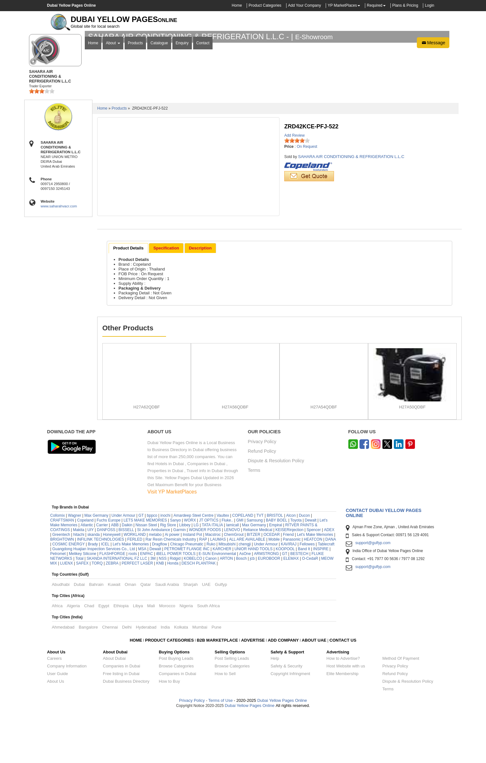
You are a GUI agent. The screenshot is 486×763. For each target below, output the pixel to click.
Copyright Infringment (290, 725)
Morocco (167, 657)
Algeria (73, 657)
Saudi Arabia (167, 636)
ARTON (226, 610)
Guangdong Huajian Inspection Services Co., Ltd (93, 600)
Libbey (184, 576)
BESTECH (299, 605)
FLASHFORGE (112, 605)
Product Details (128, 299)
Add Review (294, 187)
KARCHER (222, 600)
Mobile (274, 591)
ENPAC (146, 605)
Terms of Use (220, 752)
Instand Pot (192, 586)
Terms (254, 522)
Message (433, 131)
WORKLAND (135, 586)
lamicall (232, 576)
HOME (136, 691)
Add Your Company (304, 5)
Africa (57, 657)
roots (132, 605)
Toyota (295, 572)
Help (275, 710)
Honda (172, 615)
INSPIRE (321, 600)
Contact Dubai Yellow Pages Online (383, 564)
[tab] (128, 300)
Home (237, 5)
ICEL (105, 596)
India (165, 678)
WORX (190, 572)
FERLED (135, 591)
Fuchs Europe (108, 572)
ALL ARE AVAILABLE (247, 591)
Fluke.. (227, 572)
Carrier (102, 576)
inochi (165, 567)
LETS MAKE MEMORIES (145, 572)
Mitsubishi (227, 596)
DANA (330, 591)
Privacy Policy (262, 493)
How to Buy (169, 733)
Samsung (255, 572)
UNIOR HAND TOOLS (254, 600)
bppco (152, 567)
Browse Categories (176, 717)
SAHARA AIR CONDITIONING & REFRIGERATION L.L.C (351, 208)
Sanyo (175, 572)
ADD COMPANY (283, 691)
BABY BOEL (276, 572)
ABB (115, 576)
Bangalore (88, 678)
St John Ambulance (153, 581)
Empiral (275, 576)
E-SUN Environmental (217, 605)
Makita (78, 581)
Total (79, 610)
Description (200, 299)
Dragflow (159, 596)
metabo (155, 586)
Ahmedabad (63, 678)
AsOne (245, 605)
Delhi (127, 678)
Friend (288, 586)
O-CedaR (310, 610)
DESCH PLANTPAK (199, 615)
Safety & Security (286, 717)
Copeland (85, 572)
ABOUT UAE (314, 691)
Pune (216, 678)
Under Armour (123, 567)
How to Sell (225, 725)
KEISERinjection (289, 581)
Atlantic (87, 576)
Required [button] (374, 5)
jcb (252, 610)
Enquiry (182, 131)
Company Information (67, 717)
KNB (160, 615)
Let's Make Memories (315, 586)
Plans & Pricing (405, 5)
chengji (245, 596)
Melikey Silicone (82, 605)
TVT (260, 567)
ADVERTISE (253, 691)
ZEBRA (112, 615)
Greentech (61, 586)
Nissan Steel (146, 576)
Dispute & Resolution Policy (276, 512)
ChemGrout (233, 586)
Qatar (145, 636)
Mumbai (199, 678)
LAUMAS (218, 591)
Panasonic (292, 591)
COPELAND (242, 567)
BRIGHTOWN (62, 591)
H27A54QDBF (323, 458)
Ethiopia (121, 657)
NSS (163, 610)
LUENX (66, 615)
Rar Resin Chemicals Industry (171, 591)
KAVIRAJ (288, 596)
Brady (93, 596)
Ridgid (175, 610)
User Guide (57, 725)
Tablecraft (326, 596)
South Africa (208, 657)
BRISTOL (275, 567)
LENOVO (232, 581)
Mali (151, 657)
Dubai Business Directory (126, 733)
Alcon (291, 567)
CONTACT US (343, 691)
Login (429, 5)
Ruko (211, 596)
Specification (166, 299)
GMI (239, 572)
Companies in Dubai (121, 717)
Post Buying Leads (176, 710)
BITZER (253, 586)
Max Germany (96, 567)
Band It (304, 600)
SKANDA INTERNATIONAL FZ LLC (117, 610)
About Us (55, 733)
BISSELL (126, 581)
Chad (89, 657)
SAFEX (82, 615)
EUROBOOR (269, 610)
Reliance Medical (257, 581)
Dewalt (310, 572)
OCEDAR (272, 586)
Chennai (110, 678)
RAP (203, 591)
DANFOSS (106, 581)
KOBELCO (193, 610)
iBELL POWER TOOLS (176, 605)
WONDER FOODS (205, 581)
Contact (202, 131)
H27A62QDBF (146, 458)
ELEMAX (291, 610)
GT (141, 567)
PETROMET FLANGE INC (187, 600)
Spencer (314, 581)
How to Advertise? (343, 710)
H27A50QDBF (412, 458)
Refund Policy (262, 502)
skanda (93, 586)
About (113, 131)
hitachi (78, 586)
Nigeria (186, 657)
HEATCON (313, 591)
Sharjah (190, 636)
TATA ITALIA (212, 576)
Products (135, 131)
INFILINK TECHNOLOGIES (100, 591)
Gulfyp (221, 636)
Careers (54, 710)
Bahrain (96, 636)
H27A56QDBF (235, 458)
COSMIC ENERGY (68, 596)
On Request (307, 198)
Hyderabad (146, 678)
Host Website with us (345, 717)
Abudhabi (61, 636)
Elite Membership (342, 725)
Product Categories (265, 5)
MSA (142, 600)
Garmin (179, 581)
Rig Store (168, 576)
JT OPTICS (208, 572)
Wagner (74, 567)
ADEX (329, 581)
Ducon (304, 567)
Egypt (103, 657)
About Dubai (114, 710)
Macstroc (213, 586)
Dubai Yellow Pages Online (281, 752)
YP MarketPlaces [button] (342, 5)
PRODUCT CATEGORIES (169, 691)
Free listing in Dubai (121, 725)
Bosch (241, 610)
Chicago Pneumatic (186, 596)
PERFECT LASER (137, 615)
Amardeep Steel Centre (193, 567)
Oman (130, 636)
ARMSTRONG (266, 605)
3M (153, 610)
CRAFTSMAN (62, 572)
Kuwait (114, 636)
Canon (210, 610)
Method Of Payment (400, 710)
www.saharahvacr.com (59, 258)
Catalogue (159, 131)
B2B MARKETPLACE (218, 691)
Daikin (127, 576)
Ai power (172, 586)
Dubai (79, 636)
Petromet (58, 605)
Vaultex (223, 567)
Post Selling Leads (232, 710)
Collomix (57, 567)
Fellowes (307, 596)
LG (196, 576)
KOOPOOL (285, 600)
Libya (138, 657)
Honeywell (111, 586)
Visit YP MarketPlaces (172, 543)
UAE (206, 636)
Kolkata (181, 678)
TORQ (97, 615)
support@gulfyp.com (372, 594)
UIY (90, 581)
